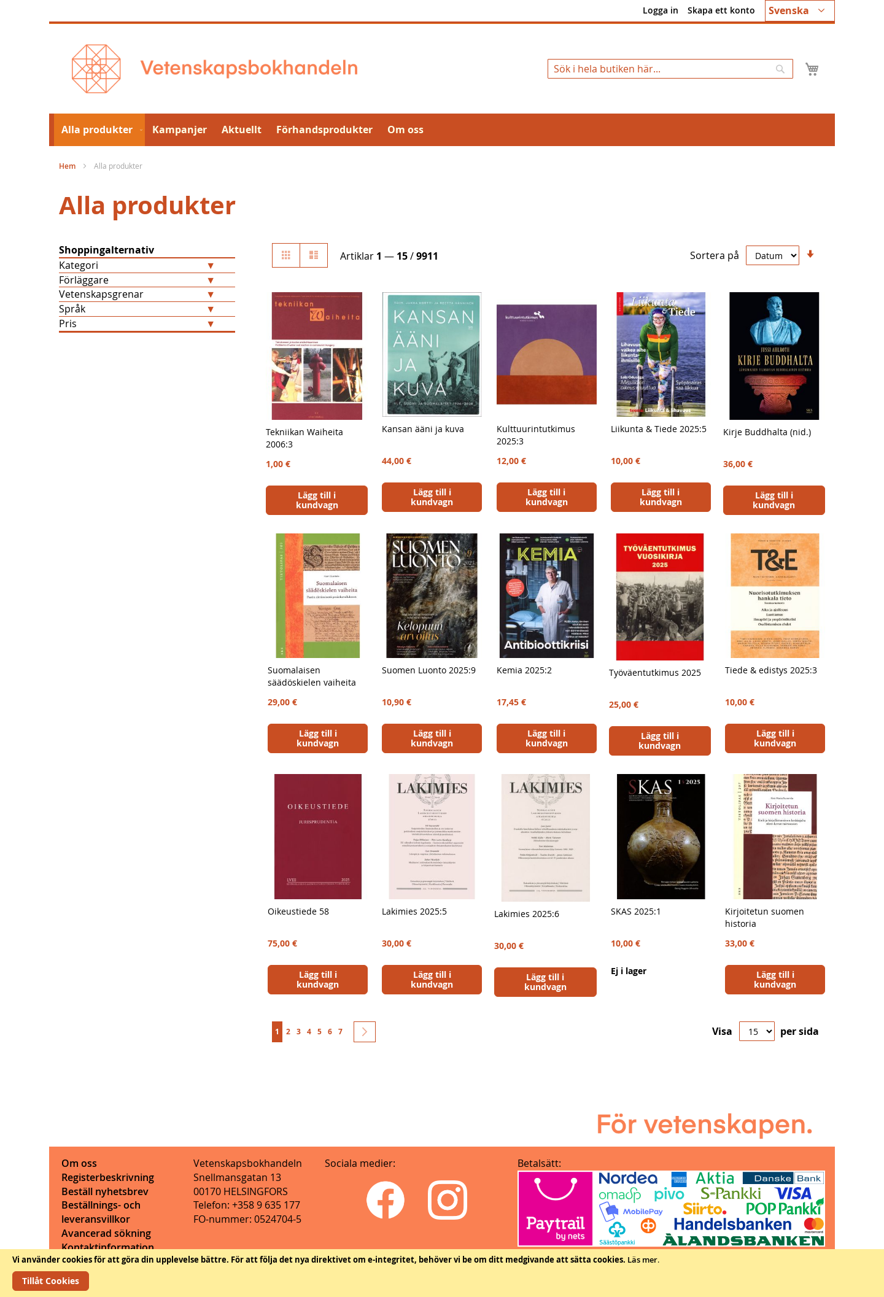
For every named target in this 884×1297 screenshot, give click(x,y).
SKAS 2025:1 (636, 911)
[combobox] (670, 69)
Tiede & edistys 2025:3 (771, 670)
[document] (442, 1273)
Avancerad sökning (106, 1233)
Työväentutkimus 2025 (655, 672)
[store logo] (214, 68)
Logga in (660, 10)
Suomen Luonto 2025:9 (429, 670)
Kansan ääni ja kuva (423, 429)
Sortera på (714, 255)
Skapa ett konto (721, 10)
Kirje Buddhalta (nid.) (767, 432)
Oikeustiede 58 (298, 911)
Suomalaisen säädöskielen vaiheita (312, 676)
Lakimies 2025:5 (414, 911)
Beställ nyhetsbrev (105, 1191)
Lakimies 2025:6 (526, 914)
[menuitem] (99, 130)
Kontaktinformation (107, 1247)
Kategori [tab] (78, 265)
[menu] (442, 130)
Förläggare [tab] (84, 280)
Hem (68, 166)
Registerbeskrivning (107, 1177)
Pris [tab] (68, 323)
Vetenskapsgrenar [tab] (101, 294)
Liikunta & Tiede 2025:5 (659, 429)
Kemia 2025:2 (524, 670)
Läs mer (642, 1259)
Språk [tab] (72, 309)
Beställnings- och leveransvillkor (101, 1212)
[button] (800, 11)
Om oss (79, 1163)
